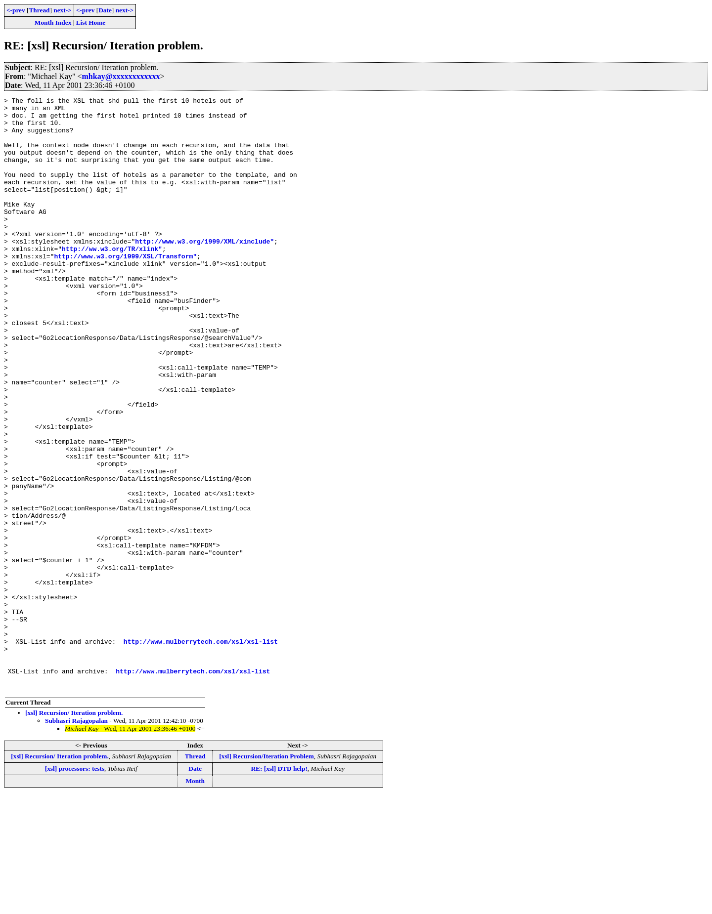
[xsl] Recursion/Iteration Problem (266, 874)
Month (195, 899)
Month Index (53, 22)
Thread (39, 10)
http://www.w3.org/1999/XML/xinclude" (204, 270)
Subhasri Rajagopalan (76, 839)
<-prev (15, 10)
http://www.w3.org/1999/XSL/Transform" (125, 288)
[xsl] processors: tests (74, 887)
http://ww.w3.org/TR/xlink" (112, 279)
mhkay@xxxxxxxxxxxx (121, 76)
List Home (91, 22)
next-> (62, 10)
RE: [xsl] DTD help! (279, 887)
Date (105, 10)
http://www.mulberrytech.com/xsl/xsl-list (201, 751)
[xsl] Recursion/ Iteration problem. (74, 831)
